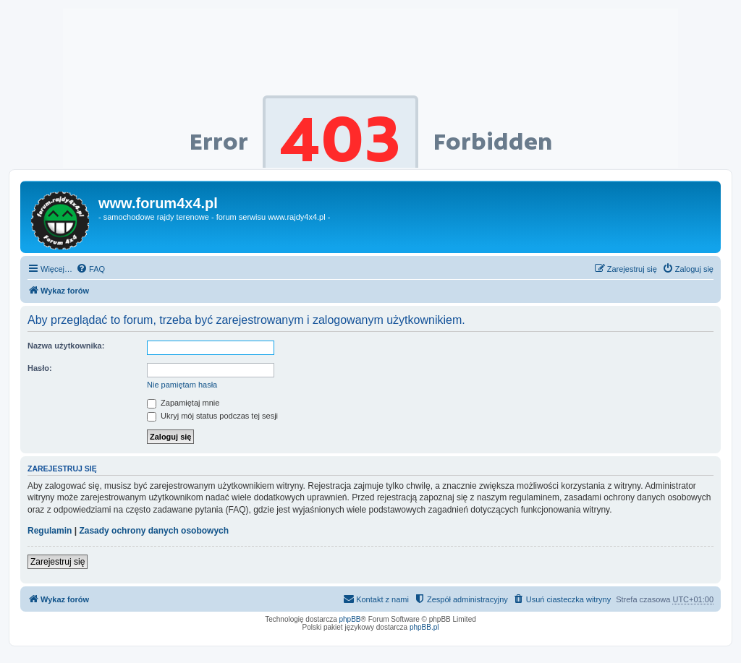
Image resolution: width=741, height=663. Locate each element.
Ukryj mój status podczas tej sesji (212, 415)
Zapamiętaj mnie (183, 402)
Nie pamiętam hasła (182, 384)
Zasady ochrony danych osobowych (154, 531)
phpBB (350, 619)
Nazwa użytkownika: (65, 345)
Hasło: (39, 368)
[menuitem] (90, 269)
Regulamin (49, 531)
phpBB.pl (424, 627)
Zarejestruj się (57, 562)
